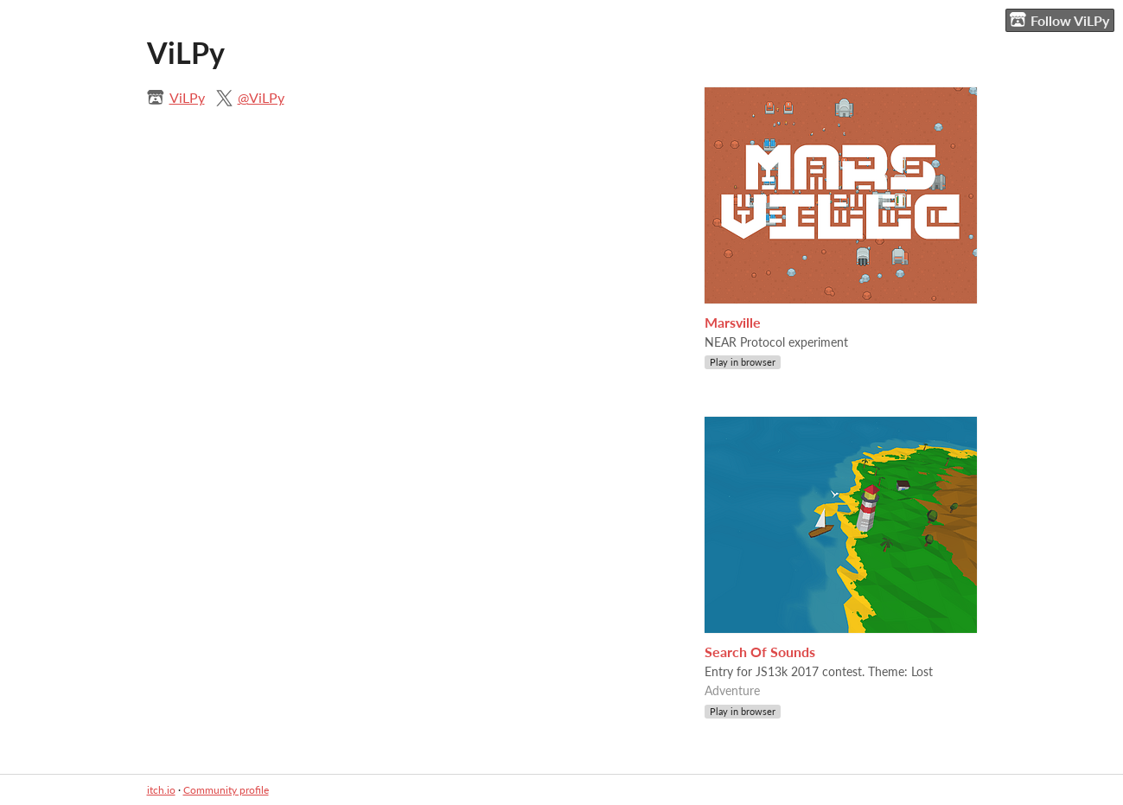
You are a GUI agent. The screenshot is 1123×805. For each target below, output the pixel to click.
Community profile (226, 789)
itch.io (161, 789)
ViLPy (187, 97)
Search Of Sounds (760, 651)
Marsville (733, 322)
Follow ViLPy (1059, 20)
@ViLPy (261, 97)
